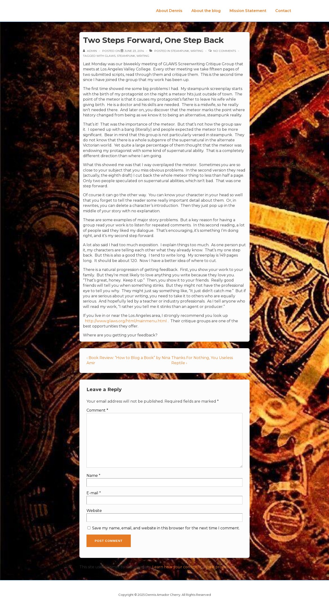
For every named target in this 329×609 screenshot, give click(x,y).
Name (92, 475)
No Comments (224, 51)
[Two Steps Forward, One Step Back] (134, 51)
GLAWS (110, 55)
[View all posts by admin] (90, 51)
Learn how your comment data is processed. (193, 567)
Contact (283, 10)
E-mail (92, 493)
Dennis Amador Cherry (62, 9)
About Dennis (169, 10)
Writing (196, 51)
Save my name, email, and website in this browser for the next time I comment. (166, 528)
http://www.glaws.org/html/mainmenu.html (126, 321)
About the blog (206, 10)
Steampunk (180, 51)
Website (94, 510)
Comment (97, 410)
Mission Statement (248, 10)
